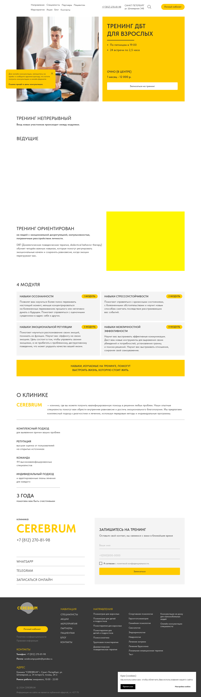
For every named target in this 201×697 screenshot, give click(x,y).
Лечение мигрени (137, 641)
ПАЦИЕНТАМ (68, 633)
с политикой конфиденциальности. (132, 563)
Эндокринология (137, 632)
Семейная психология (140, 623)
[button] (142, 86)
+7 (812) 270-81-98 (33, 540)
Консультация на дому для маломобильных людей (171, 616)
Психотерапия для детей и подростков (103, 631)
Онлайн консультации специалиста (171, 625)
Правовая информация (27, 640)
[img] (38, 174)
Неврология (135, 637)
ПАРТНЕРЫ (66, 628)
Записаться (139, 571)
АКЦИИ (65, 619)
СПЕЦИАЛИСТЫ (69, 614)
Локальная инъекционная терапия (146, 650)
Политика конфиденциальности (31, 636)
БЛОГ (63, 637)
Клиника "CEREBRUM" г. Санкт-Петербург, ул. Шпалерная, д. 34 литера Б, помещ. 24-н (39, 673)
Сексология (134, 627)
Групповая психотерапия (105, 642)
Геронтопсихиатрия (138, 618)
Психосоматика (101, 637)
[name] (139, 545)
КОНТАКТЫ (66, 642)
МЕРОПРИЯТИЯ (69, 623)
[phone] (139, 555)
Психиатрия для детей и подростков (104, 619)
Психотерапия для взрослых (107, 625)
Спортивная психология (141, 613)
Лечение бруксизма (138, 646)
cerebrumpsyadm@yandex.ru (34, 658)
